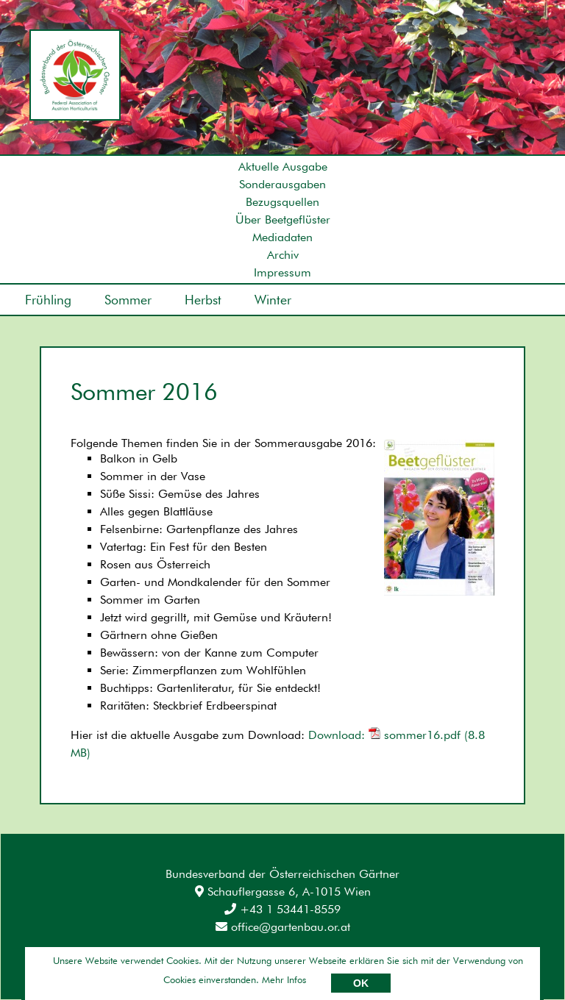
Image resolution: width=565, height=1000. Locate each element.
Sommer (128, 299)
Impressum (282, 272)
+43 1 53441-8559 (282, 909)
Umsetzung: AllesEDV (486, 961)
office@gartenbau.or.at (283, 927)
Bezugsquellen (282, 202)
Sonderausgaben (282, 184)
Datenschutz (154, 963)
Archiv (283, 255)
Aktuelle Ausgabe (282, 167)
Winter (273, 299)
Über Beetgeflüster (282, 219)
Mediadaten (282, 237)
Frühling (48, 299)
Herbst (203, 299)
